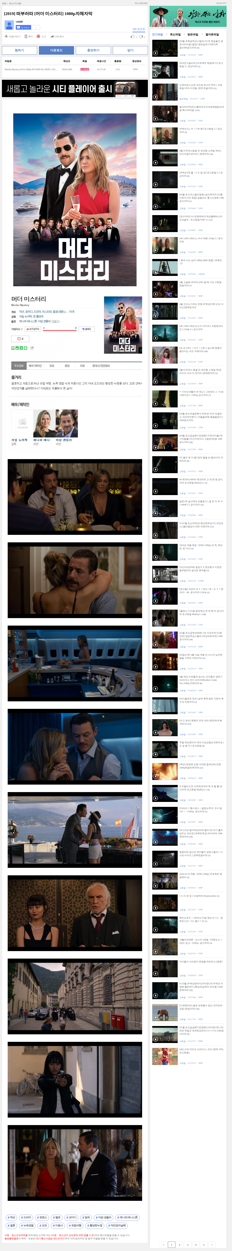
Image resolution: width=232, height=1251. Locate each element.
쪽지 (30, 36)
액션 (12, 1217)
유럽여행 (76, 1225)
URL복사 (59, 36)
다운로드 (56, 50)
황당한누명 (96, 1225)
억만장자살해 (118, 1225)
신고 (43, 36)
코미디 (72, 1217)
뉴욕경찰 (28, 1225)
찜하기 (19, 50)
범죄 (87, 1217)
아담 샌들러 (104, 1217)
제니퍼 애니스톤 (129, 1217)
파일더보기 (15, 36)
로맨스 (43, 1217)
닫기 (130, 50)
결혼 (12, 1225)
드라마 (27, 1217)
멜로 (57, 1217)
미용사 (59, 1225)
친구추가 (25, 28)
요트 (44, 1225)
